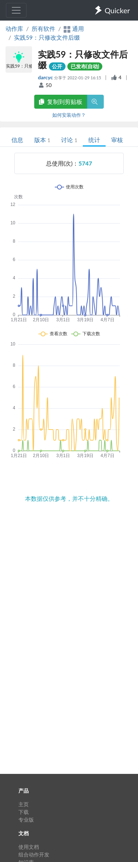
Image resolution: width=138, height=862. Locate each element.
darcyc (46, 77)
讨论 (69, 139)
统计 (94, 139)
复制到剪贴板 (60, 101)
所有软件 (43, 28)
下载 (23, 812)
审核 (117, 139)
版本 (42, 139)
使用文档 (28, 847)
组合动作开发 (33, 854)
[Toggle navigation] (16, 10)
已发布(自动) (85, 66)
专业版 (26, 819)
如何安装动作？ (69, 115)
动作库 (14, 28)
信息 (17, 139)
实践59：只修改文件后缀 (47, 37)
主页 (23, 804)
